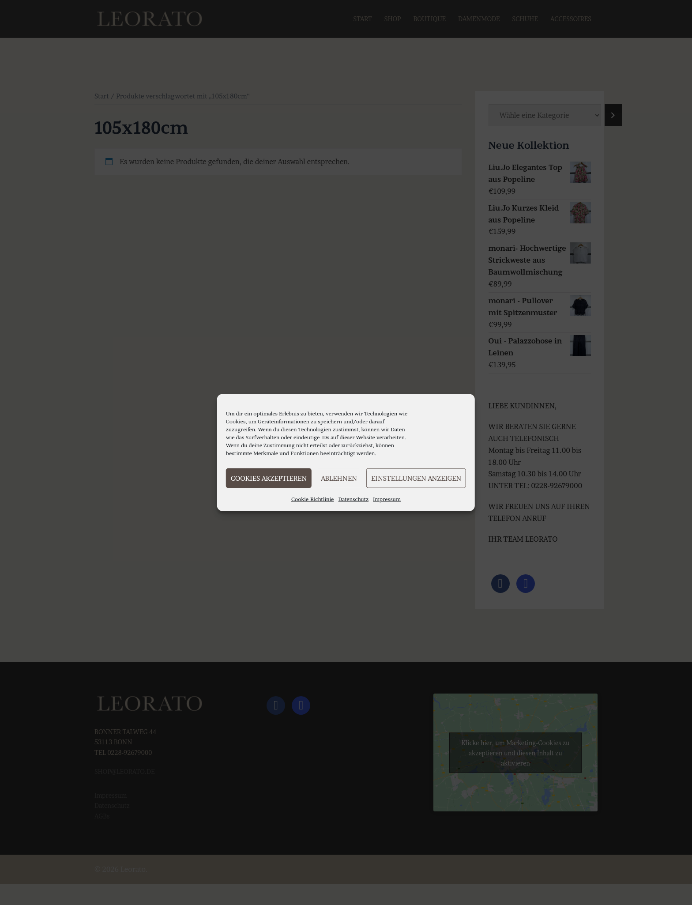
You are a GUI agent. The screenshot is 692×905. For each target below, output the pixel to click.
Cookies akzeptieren (269, 478)
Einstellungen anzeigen (416, 478)
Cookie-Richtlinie (312, 499)
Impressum (387, 499)
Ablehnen (339, 478)
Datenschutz (353, 499)
